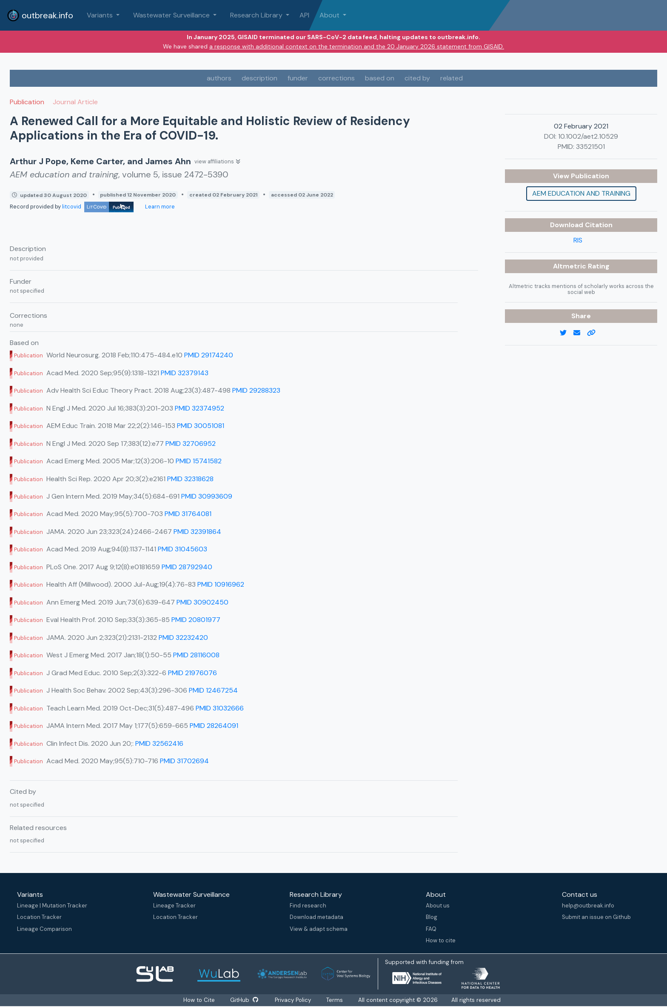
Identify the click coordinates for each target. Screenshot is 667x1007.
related (451, 78)
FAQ (431, 929)
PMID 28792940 (187, 566)
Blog (431, 917)
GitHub (243, 1000)
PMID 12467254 (213, 690)
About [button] (330, 15)
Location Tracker (39, 917)
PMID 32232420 (183, 637)
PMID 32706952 (190, 443)
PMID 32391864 (197, 531)
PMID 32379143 (184, 372)
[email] (580, 333)
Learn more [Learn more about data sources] (159, 206)
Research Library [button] (257, 15)
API (304, 15)
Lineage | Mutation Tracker (52, 905)
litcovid (98, 206)
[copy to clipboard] (594, 333)
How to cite (441, 940)
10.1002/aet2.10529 (588, 136)
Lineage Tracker (174, 905)
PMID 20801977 (195, 619)
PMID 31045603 (182, 549)
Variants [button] (100, 15)
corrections (336, 78)
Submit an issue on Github (596, 917)
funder (298, 78)
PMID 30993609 (206, 496)
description (259, 78)
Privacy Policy (294, 1000)
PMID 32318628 (190, 478)
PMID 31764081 (188, 513)
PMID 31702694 (184, 760)
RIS (577, 240)
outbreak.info (40, 15)
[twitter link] (566, 333)
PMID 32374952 (199, 408)
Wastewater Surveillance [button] (172, 15)
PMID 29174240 (208, 355)
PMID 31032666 (220, 708)
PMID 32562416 (159, 743)
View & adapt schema (319, 929)
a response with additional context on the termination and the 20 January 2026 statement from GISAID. (356, 46)
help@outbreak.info (588, 905)
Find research (308, 905)
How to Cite (199, 1000)
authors (219, 78)
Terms (335, 1000)
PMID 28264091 (214, 725)
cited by (417, 78)
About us (438, 905)
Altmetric (570, 266)
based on (379, 78)
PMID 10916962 (220, 584)
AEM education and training (581, 193)
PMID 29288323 (256, 390)
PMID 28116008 (196, 654)
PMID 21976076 (192, 672)
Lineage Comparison (44, 929)
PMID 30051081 (200, 425)
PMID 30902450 (202, 602)
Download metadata (316, 917)
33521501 (590, 146)
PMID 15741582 (199, 460)
